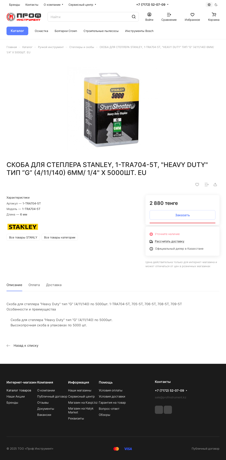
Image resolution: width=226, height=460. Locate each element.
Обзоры (104, 415)
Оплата (34, 285)
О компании (46, 390)
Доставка (54, 285)
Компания (45, 382)
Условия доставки (112, 396)
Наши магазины (79, 390)
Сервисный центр (81, 396)
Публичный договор (52, 396)
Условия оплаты (110, 390)
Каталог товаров (19, 390)
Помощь (106, 382)
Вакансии (44, 415)
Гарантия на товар (112, 402)
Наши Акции (16, 396)
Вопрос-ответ (109, 409)
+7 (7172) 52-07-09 (150, 5)
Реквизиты (76, 418)
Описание (14, 285)
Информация (78, 382)
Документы (45, 409)
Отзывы (43, 402)
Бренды (12, 402)
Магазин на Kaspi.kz (83, 402)
